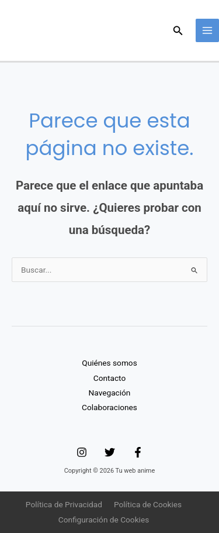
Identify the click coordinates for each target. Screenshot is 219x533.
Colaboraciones (109, 407)
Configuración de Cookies (103, 519)
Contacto (109, 378)
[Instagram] (82, 452)
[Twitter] (110, 452)
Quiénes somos (109, 362)
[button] (178, 30)
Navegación (110, 392)
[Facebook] (138, 452)
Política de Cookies (148, 504)
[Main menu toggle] (208, 31)
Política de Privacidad (64, 504)
